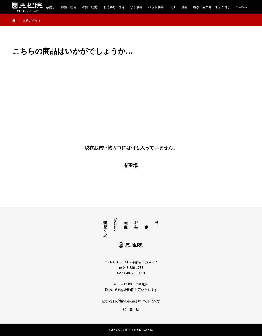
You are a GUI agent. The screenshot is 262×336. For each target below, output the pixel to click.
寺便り (50, 7)
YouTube (241, 7)
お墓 (184, 7)
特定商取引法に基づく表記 (105, 224)
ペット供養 (156, 7)
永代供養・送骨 (113, 7)
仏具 (172, 7)
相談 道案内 (126, 220)
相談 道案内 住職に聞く (211, 7)
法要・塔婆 (89, 7)
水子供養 (136, 7)
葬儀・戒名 (68, 7)
